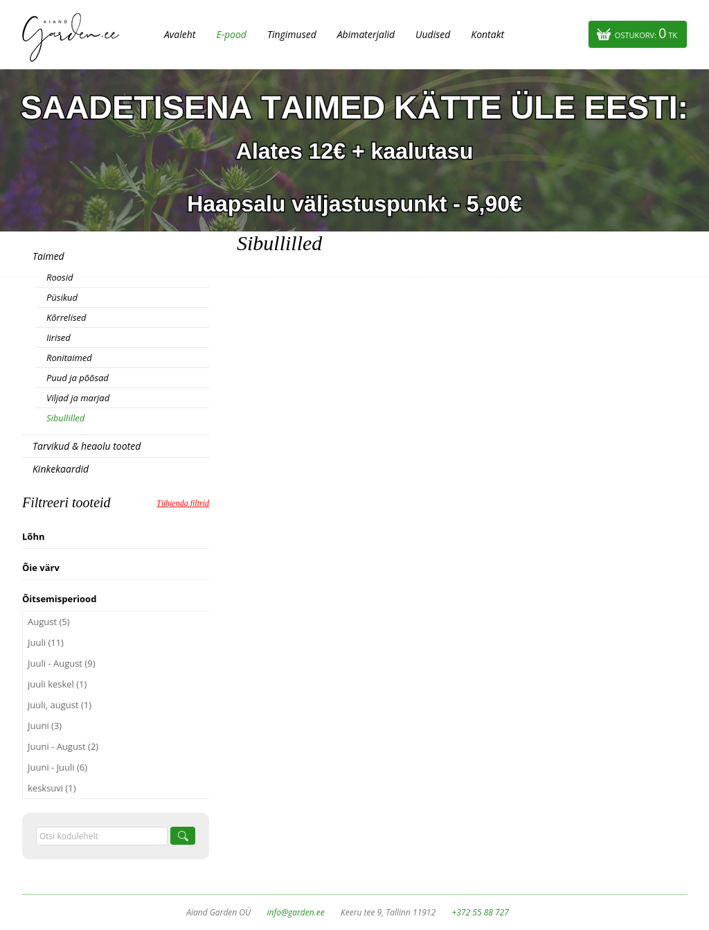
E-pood (231, 34)
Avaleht (179, 34)
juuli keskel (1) (57, 684)
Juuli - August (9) (61, 663)
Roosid (59, 277)
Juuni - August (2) (63, 746)
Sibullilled (65, 418)
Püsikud (62, 297)
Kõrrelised (66, 317)
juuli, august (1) (59, 705)
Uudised (432, 34)
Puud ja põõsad (77, 377)
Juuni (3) (45, 725)
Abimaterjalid (366, 34)
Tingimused (291, 34)
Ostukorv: (646, 33)
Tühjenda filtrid (182, 503)
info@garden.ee (296, 912)
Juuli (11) (46, 642)
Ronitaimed (69, 357)
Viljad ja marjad (77, 398)
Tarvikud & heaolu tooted (87, 446)
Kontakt (487, 34)
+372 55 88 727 (479, 912)
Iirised (58, 337)
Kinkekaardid (61, 468)
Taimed (48, 256)
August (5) (49, 621)
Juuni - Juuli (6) (57, 767)
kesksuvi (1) (52, 788)
